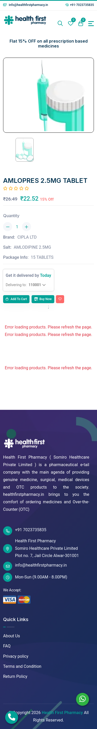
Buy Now (42, 299)
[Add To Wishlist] (60, 299)
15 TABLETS (42, 257)
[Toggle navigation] (91, 23)
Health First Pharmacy (62, 712)
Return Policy (15, 676)
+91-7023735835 (79, 5)
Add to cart (16, 299)
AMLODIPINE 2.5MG (32, 247)
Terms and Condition (22, 666)
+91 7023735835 (24, 530)
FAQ (7, 646)
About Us (11, 635)
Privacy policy (15, 656)
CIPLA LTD (27, 237)
